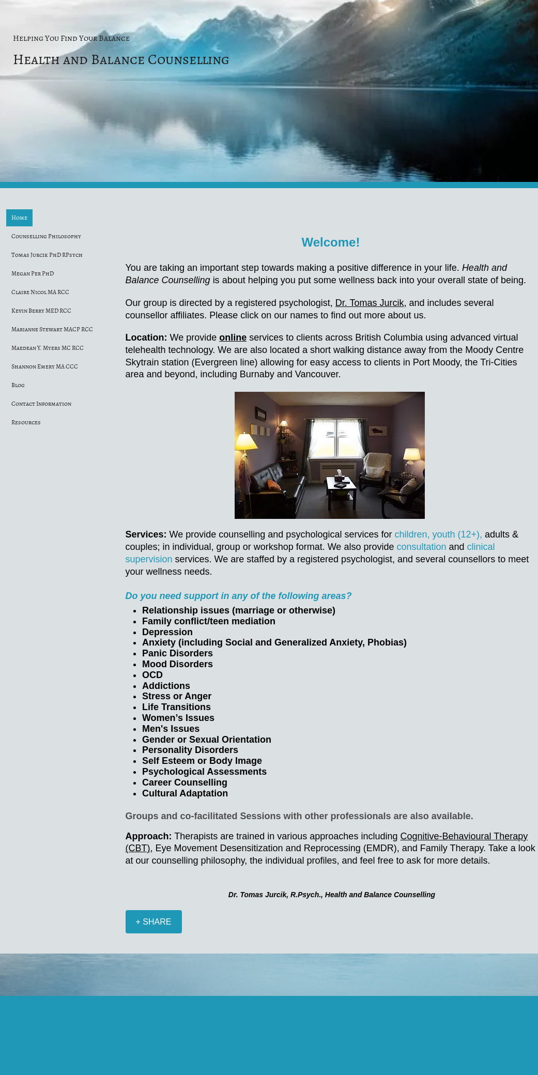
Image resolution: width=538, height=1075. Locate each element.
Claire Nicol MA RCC (40, 292)
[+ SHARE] (154, 921)
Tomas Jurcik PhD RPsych (47, 255)
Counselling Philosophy (46, 236)
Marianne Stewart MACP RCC (52, 329)
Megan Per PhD (32, 273)
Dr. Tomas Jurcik (369, 303)
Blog (18, 385)
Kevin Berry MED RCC (41, 310)
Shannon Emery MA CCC (44, 366)
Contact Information (41, 404)
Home (19, 217)
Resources (26, 422)
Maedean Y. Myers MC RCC (47, 348)
